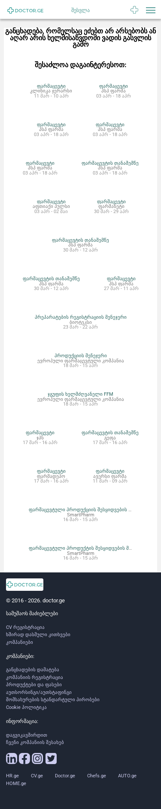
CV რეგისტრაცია (25, 627)
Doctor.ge (65, 776)
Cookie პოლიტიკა (26, 707)
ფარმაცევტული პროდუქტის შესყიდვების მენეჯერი (88, 548)
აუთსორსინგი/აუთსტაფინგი (39, 692)
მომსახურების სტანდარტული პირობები (53, 699)
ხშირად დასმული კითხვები (38, 634)
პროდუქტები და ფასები (34, 685)
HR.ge (12, 776)
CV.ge (37, 776)
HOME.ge (16, 783)
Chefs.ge (96, 776)
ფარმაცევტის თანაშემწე (110, 163)
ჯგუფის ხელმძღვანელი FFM (80, 394)
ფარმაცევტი (51, 86)
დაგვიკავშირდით (26, 735)
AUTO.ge (127, 776)
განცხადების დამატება (32, 670)
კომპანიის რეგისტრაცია (34, 677)
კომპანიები (19, 642)
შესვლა (80, 10)
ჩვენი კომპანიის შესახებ (35, 742)
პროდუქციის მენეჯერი (81, 356)
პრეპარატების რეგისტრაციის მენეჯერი (81, 317)
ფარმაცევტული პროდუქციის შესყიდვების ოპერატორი (93, 510)
